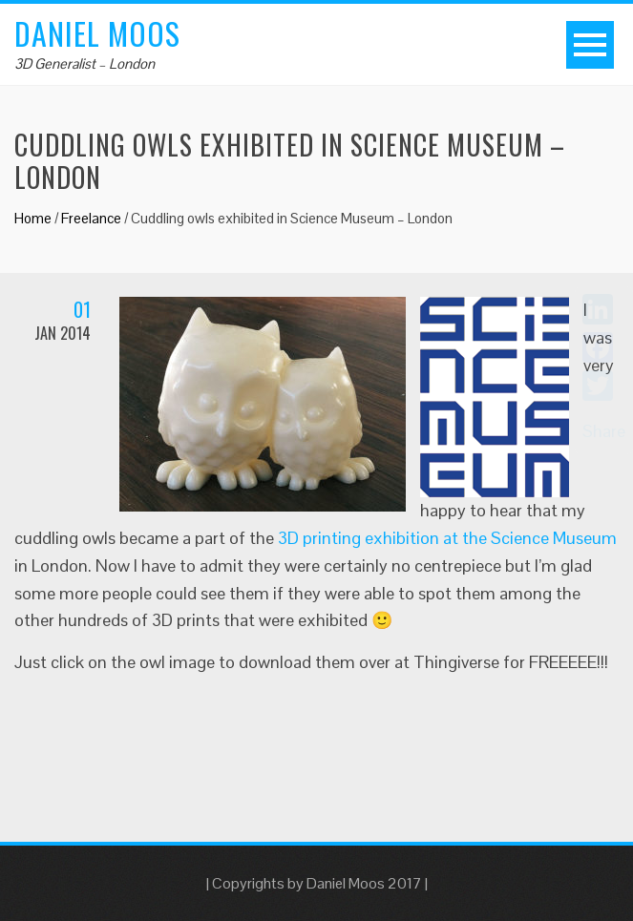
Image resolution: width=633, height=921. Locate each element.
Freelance (91, 218)
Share (603, 431)
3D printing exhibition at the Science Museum (447, 538)
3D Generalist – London (84, 63)
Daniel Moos (97, 32)
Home (33, 218)
